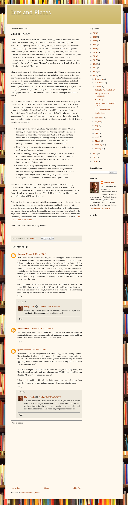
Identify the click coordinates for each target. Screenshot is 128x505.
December (99, 79)
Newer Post (16, 488)
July (97, 126)
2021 (95, 45)
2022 (95, 41)
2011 (95, 157)
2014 (95, 72)
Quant (20, 350)
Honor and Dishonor (102, 109)
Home (46, 488)
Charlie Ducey (100, 113)
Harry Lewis (29, 307)
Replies (23, 302)
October (98, 87)
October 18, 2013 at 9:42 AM (34, 350)
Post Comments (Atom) (30, 493)
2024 (95, 33)
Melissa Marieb (23, 329)
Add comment (17, 423)
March (97, 141)
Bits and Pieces (31, 12)
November (99, 83)
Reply (19, 296)
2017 (95, 60)
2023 (95, 37)
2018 (95, 56)
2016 (95, 64)
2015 (95, 68)
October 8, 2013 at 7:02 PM (36, 254)
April (97, 137)
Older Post (77, 488)
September (99, 118)
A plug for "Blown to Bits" (105, 90)
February (98, 145)
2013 (95, 76)
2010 (95, 161)
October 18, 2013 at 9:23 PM (50, 397)
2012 (95, 154)
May (97, 133)
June (97, 129)
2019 (95, 52)
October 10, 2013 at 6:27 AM (42, 329)
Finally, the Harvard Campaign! (102, 95)
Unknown (21, 254)
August (98, 122)
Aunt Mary (99, 100)
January (98, 149)
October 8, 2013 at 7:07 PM (49, 307)
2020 (95, 49)
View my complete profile (100, 209)
